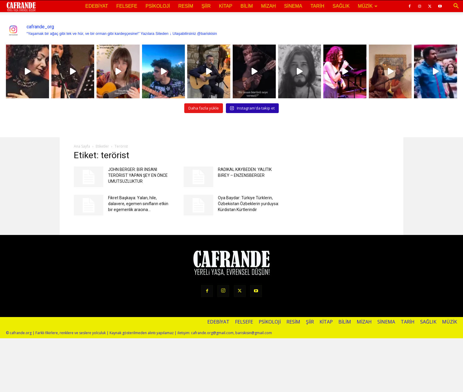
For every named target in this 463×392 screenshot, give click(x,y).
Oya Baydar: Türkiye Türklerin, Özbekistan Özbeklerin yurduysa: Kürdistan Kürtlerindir (248, 203)
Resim (185, 6)
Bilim (247, 6)
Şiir (206, 6)
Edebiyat (96, 6)
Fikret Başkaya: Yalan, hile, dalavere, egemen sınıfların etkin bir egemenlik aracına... (138, 203)
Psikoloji (158, 6)
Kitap (225, 6)
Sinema (293, 6)
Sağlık (341, 6)
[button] (456, 6)
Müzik (367, 6)
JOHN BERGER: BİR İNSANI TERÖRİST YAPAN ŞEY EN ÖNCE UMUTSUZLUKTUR (138, 175)
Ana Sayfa (82, 146)
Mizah (268, 6)
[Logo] (21, 6)
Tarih (317, 6)
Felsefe (126, 6)
